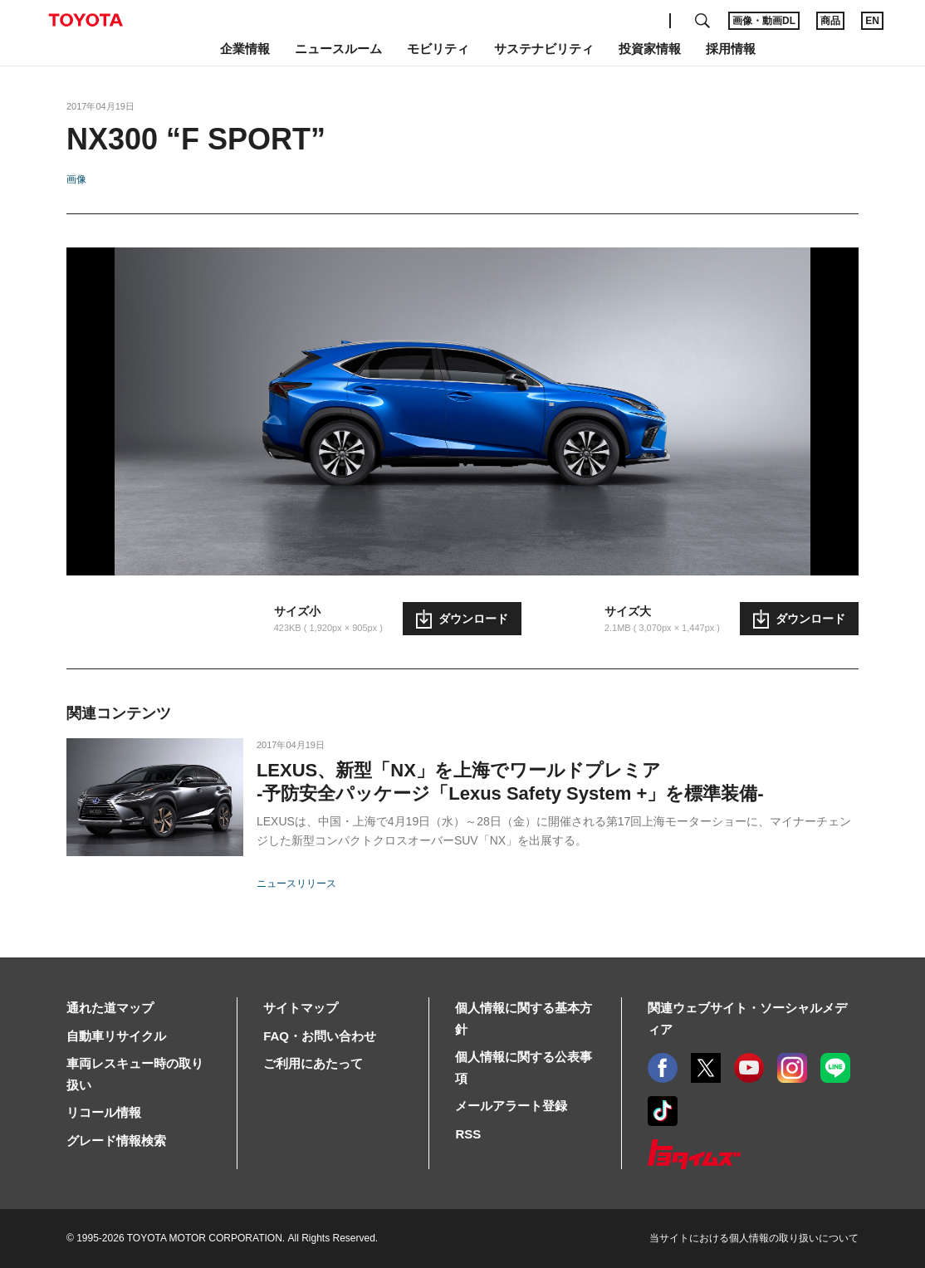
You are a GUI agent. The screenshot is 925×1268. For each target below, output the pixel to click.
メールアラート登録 (511, 1106)
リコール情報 (103, 1112)
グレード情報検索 (116, 1140)
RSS (468, 1134)
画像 (76, 179)
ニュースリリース (296, 883)
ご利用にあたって (313, 1063)
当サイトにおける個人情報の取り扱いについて (754, 1238)
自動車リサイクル (116, 1036)
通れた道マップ (110, 1008)
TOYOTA (85, 20)
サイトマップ (300, 1008)
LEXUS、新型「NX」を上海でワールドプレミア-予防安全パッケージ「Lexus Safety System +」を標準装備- (510, 782)
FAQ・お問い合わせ (319, 1036)
